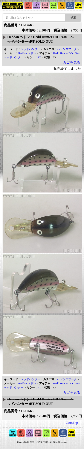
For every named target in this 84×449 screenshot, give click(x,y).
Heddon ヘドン (27, 53)
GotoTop (72, 423)
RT (39, 57)
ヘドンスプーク (67, 49)
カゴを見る (71, 62)
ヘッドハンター (30, 49)
